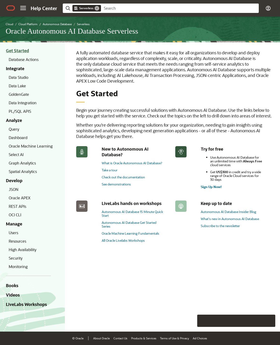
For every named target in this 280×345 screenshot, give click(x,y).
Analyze (14, 120)
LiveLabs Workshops (26, 304)
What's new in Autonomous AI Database (230, 219)
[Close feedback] (203, 321)
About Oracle (101, 338)
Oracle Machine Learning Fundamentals (130, 233)
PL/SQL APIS (20, 111)
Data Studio (18, 77)
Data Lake (17, 85)
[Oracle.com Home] (11, 8)
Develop (14, 180)
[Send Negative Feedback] (257, 321)
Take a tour (109, 170)
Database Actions (23, 59)
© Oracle (78, 338)
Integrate (15, 68)
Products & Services (143, 338)
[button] (23, 8)
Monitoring (18, 266)
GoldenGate (19, 94)
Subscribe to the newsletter (220, 226)
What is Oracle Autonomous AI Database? (132, 163)
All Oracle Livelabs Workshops (123, 240)
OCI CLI (15, 214)
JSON (13, 189)
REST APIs (17, 206)
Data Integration (23, 102)
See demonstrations (116, 184)
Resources (17, 241)
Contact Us (120, 338)
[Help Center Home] (44, 8)
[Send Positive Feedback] (269, 321)
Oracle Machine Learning (31, 146)
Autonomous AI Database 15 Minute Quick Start (132, 213)
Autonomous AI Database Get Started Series (129, 224)
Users (13, 232)
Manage (14, 224)
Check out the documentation (123, 177)
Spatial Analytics (23, 171)
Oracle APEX (19, 197)
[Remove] (97, 8)
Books (12, 285)
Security (15, 258)
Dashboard (18, 137)
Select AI (16, 154)
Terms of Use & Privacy (174, 338)
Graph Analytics (22, 162)
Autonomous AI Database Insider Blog (228, 211)
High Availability (22, 249)
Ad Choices (200, 338)
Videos (13, 295)
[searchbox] (180, 8)
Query (14, 129)
